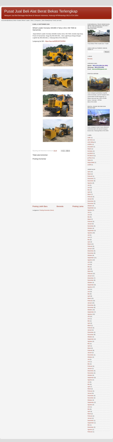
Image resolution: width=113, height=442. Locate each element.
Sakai (89, 160)
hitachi (89, 149)
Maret (89, 174)
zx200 (89, 164)
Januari (90, 199)
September (91, 208)
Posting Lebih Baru (40, 206)
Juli (88, 185)
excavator (90, 146)
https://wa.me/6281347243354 (55, 41)
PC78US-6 (91, 155)
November (90, 180)
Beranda (60, 206)
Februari (90, 176)
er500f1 (90, 144)
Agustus (90, 183)
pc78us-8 (90, 158)
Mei (89, 190)
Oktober (90, 205)
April (89, 171)
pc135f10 (90, 153)
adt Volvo (90, 140)
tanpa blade (91, 162)
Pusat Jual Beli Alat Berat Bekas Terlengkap (40, 11)
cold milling (91, 142)
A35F (89, 137)
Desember (90, 178)
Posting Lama (77, 206)
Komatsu (90, 151)
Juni (89, 187)
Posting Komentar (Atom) (47, 210)
